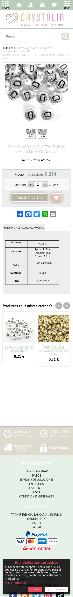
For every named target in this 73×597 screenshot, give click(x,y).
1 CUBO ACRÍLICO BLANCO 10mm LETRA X (19, 348)
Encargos (36, 484)
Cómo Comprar (37, 471)
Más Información (16, 583)
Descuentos (36, 488)
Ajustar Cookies (56, 589)
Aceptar (35, 589)
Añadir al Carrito (29, 197)
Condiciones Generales (36, 496)
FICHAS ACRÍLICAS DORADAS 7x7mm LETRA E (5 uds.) (53, 350)
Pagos (36, 475)
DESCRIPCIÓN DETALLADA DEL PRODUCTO (24, 227)
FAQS (36, 492)
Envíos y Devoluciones (37, 479)
